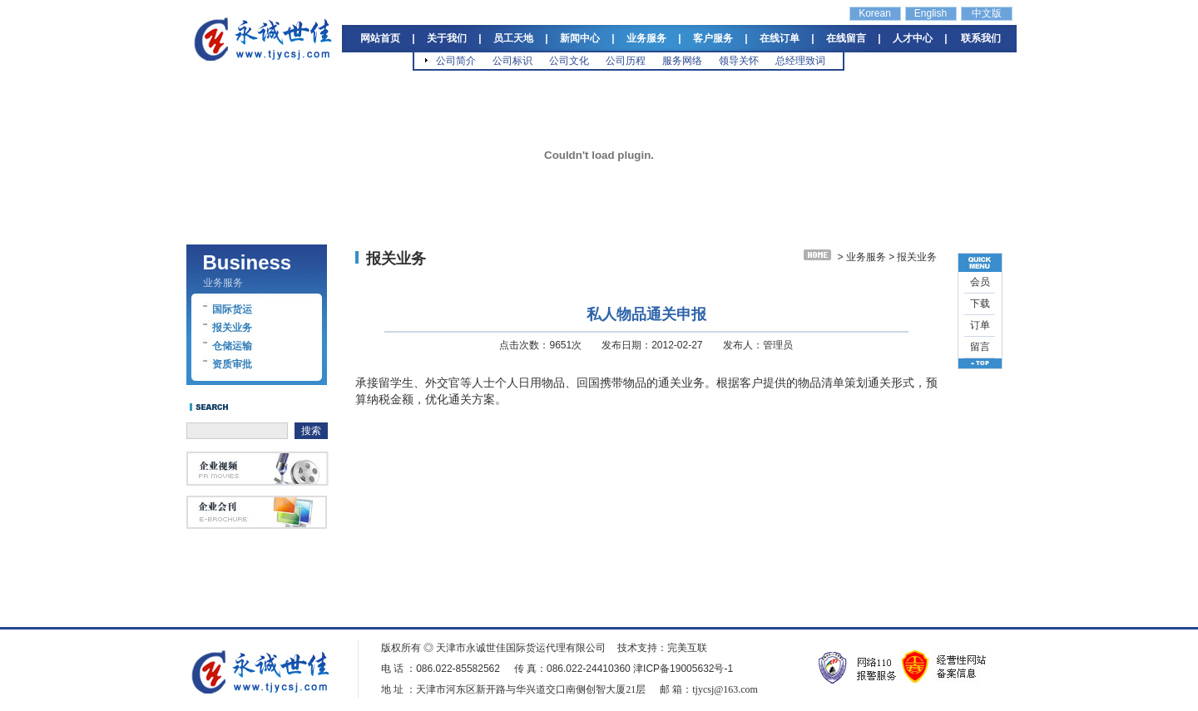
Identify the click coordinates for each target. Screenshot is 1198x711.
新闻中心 (580, 38)
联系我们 (981, 38)
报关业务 (232, 327)
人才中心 (913, 38)
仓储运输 (232, 346)
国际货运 (232, 309)
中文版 (987, 13)
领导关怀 (739, 61)
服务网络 (682, 61)
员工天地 (513, 38)
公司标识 (512, 61)
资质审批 (232, 364)
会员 (980, 282)
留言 (980, 347)
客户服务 (713, 38)
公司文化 (569, 61)
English (930, 13)
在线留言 (846, 38)
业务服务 (646, 38)
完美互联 (687, 648)
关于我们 (447, 38)
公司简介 (456, 61)
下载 (980, 303)
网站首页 (380, 38)
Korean (875, 13)
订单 (980, 325)
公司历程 (626, 61)
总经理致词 (800, 61)
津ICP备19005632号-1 (683, 668)
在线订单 (779, 38)
